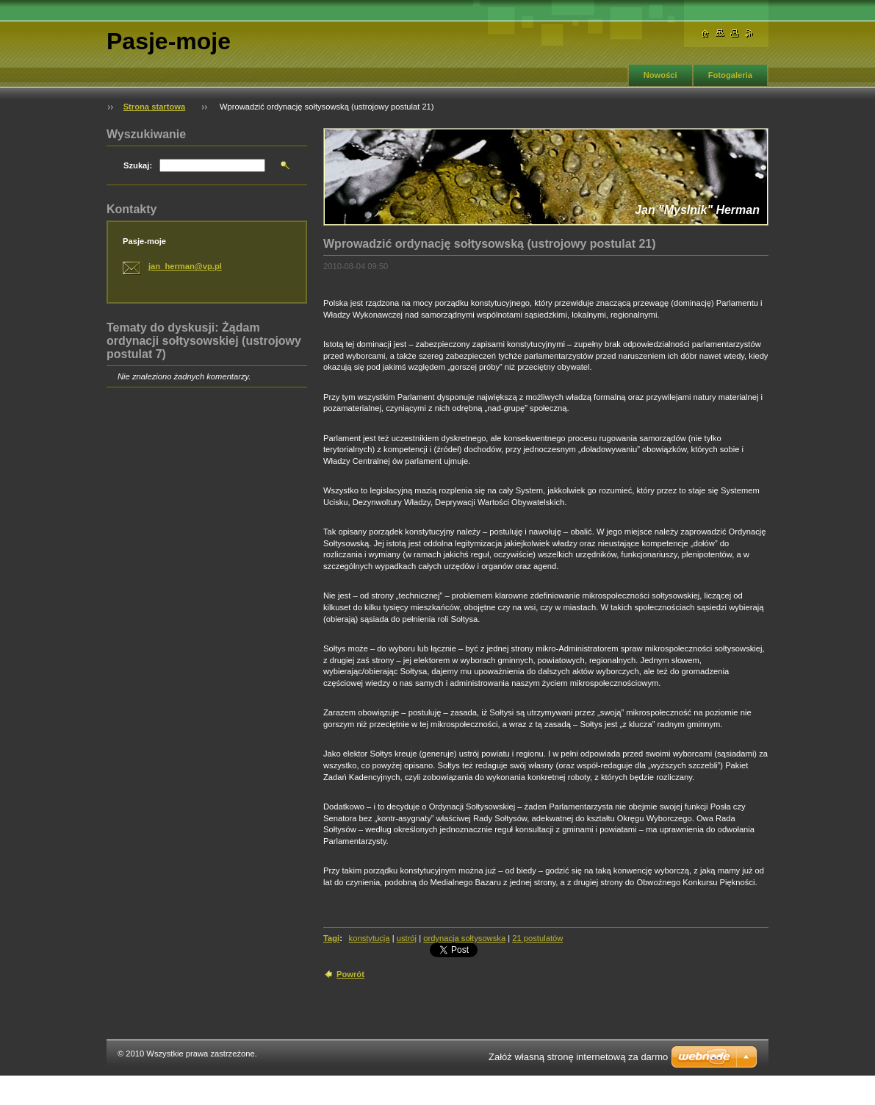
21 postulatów (537, 938)
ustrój (407, 938)
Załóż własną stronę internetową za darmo (578, 1056)
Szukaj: (137, 165)
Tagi (331, 938)
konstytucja (369, 938)
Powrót (350, 974)
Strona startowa (154, 106)
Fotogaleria (730, 75)
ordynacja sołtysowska (464, 938)
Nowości (660, 75)
